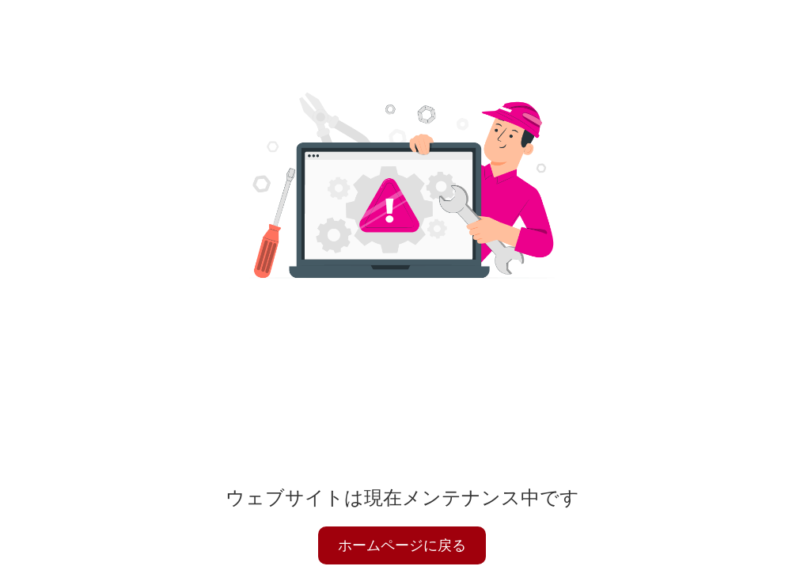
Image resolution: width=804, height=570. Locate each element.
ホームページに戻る (402, 545)
